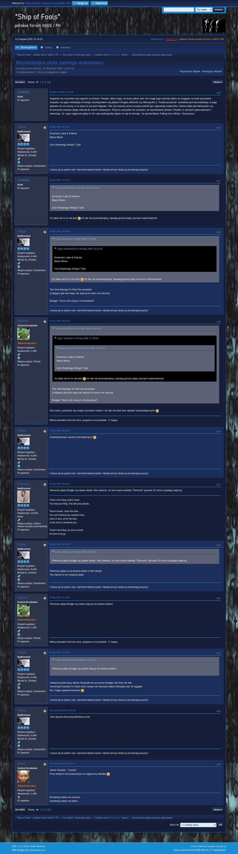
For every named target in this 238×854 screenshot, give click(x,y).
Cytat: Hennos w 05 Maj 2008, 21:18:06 (75, 660)
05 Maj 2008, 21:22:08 (59, 652)
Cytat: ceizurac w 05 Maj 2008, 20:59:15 (75, 552)
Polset (21, 127)
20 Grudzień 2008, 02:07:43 (62, 763)
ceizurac (23, 484)
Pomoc (194, 846)
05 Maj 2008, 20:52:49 (59, 321)
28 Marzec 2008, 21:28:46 (61, 92)
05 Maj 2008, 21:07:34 (59, 544)
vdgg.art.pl (171, 39)
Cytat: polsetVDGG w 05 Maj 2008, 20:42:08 (77, 328)
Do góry (20, 810)
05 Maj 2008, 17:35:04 (59, 180)
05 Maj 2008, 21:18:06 (59, 597)
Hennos (22, 321)
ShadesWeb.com (37, 850)
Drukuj (218, 82)
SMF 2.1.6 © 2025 (20, 846)
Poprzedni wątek (190, 71)
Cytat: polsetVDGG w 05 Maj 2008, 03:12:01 (77, 187)
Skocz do (174, 825)
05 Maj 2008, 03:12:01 (59, 127)
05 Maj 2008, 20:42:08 (59, 231)
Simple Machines (37, 846)
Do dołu (20, 82)
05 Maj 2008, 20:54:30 (59, 430)
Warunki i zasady (207, 846)
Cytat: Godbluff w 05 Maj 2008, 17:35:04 (75, 239)
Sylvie (124, 55)
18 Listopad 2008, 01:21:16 (62, 710)
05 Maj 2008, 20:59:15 (59, 484)
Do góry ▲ (221, 846)
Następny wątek (212, 71)
